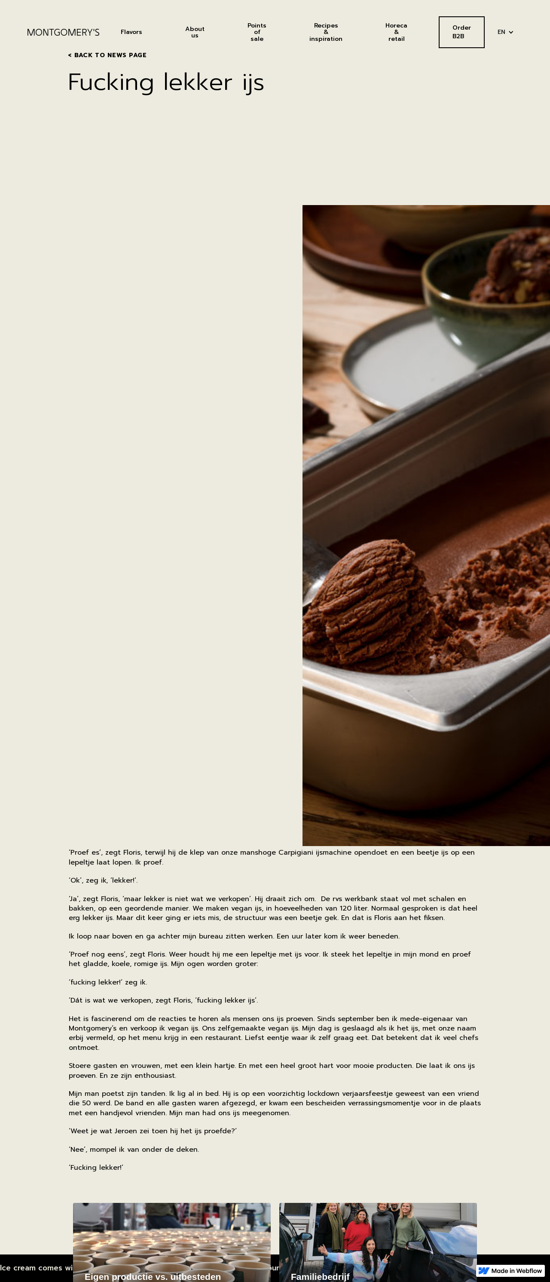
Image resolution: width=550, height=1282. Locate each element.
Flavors (131, 32)
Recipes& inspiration (325, 32)
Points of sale (257, 32)
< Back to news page (107, 55)
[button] (505, 32)
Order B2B (461, 32)
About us (195, 32)
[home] (63, 32)
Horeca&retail (396, 32)
